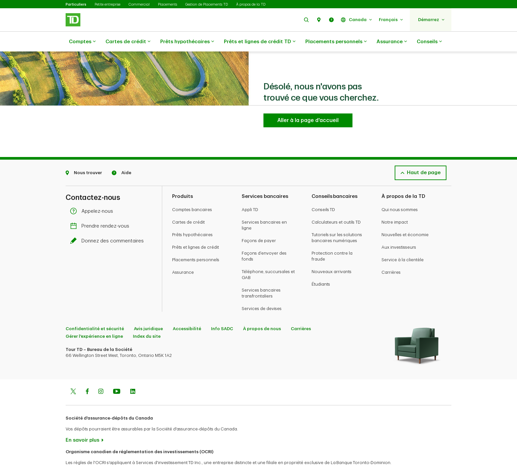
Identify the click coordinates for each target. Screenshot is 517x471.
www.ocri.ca (81, 457)
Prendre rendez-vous (101, 209)
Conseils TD (323, 193)
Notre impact (394, 206)
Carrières (391, 256)
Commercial (139, 4)
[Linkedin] (132, 375)
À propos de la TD (250, 4)
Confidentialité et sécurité (95, 312)
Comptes (82, 42)
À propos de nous (262, 312)
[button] (306, 19)
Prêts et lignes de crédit (195, 231)
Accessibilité (187, 312)
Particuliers (76, 4)
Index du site (147, 320)
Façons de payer (259, 224)
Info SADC (222, 312)
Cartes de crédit (128, 42)
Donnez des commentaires (109, 224)
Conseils (429, 42)
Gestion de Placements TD (206, 4)
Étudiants (321, 268)
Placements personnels (336, 42)
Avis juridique (148, 312)
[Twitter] (73, 375)
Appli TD (250, 193)
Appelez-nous (93, 194)
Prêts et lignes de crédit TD (259, 42)
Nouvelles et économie (405, 218)
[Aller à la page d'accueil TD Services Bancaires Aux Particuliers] (307, 104)
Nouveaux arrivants (331, 255)
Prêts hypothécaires (187, 42)
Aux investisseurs (398, 231)
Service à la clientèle (402, 243)
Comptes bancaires (192, 193)
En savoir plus (82, 423)
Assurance (392, 42)
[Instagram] (100, 375)
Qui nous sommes (399, 193)
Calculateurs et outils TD (336, 206)
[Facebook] (87, 375)
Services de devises (262, 292)
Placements (167, 4)
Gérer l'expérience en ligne (94, 320)
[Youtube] (116, 375)
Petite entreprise (107, 4)
